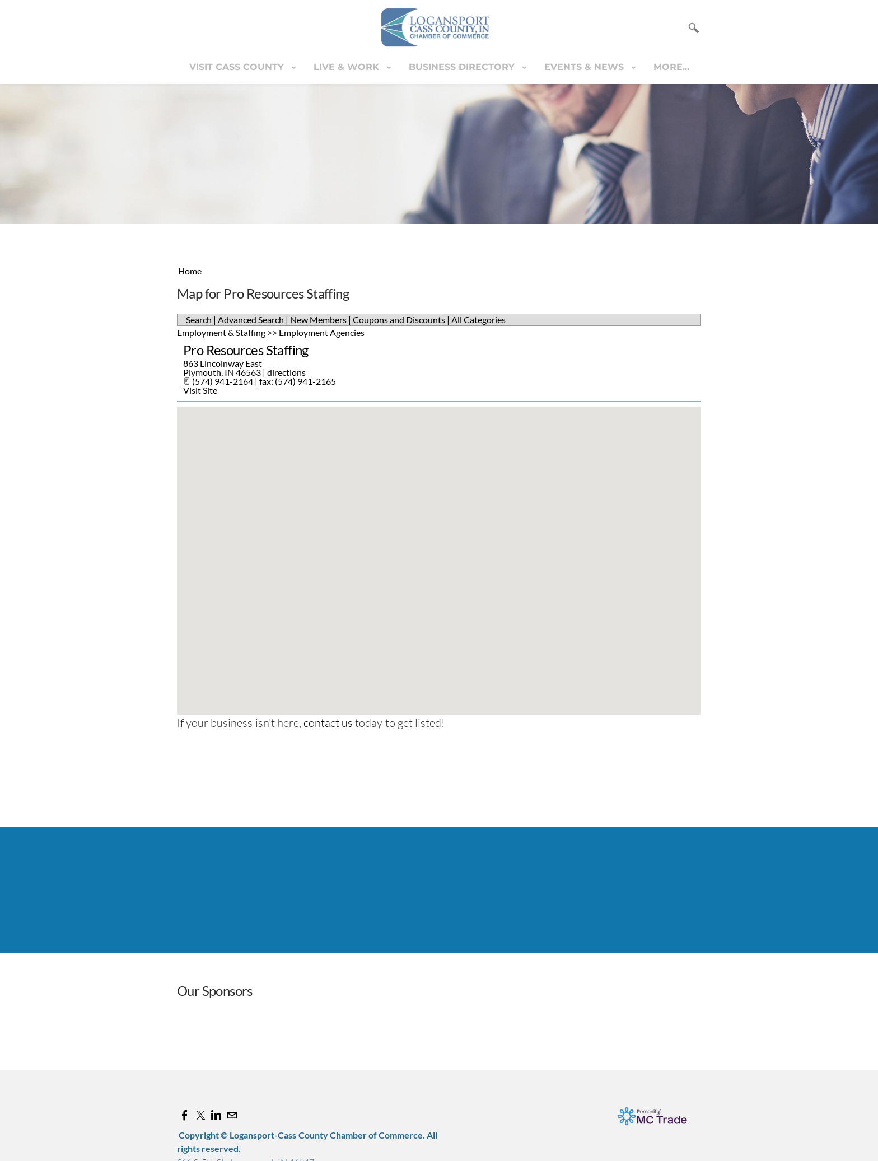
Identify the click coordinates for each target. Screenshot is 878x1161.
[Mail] (232, 1115)
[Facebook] (185, 1115)
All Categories (478, 319)
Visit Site (200, 390)
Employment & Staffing (221, 332)
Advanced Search (251, 319)
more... (671, 67)
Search (199, 319)
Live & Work (348, 67)
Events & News (585, 67)
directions (286, 372)
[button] (439, 550)
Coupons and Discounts (399, 319)
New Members (318, 319)
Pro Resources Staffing (246, 350)
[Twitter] (200, 1115)
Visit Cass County (238, 67)
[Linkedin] (216, 1115)
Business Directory (463, 67)
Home (190, 270)
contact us (328, 723)
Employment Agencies (322, 332)
